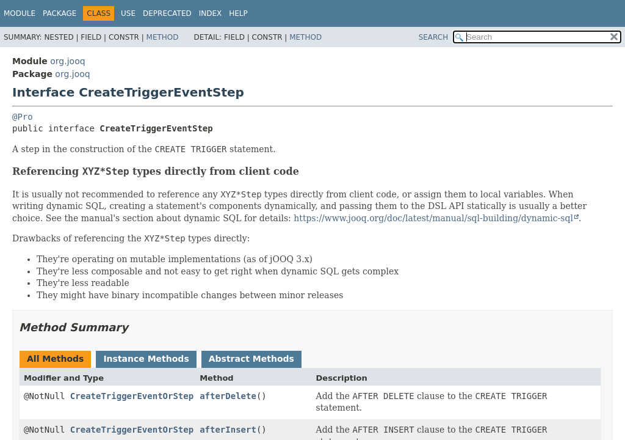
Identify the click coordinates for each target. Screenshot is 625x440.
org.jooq (67, 61)
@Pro (22, 117)
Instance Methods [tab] (146, 359)
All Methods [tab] (55, 359)
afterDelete (228, 396)
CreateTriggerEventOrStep (131, 396)
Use (128, 13)
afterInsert (228, 430)
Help (238, 13)
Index (210, 13)
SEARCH (434, 37)
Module (19, 13)
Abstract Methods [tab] (251, 359)
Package (59, 13)
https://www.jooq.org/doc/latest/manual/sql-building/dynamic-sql (433, 218)
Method (162, 37)
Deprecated (167, 13)
